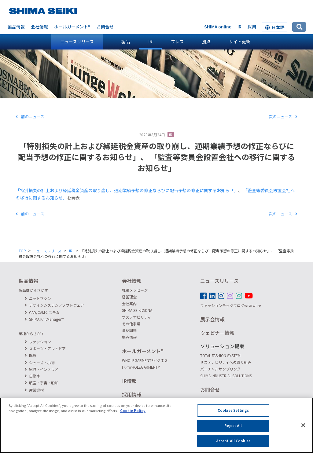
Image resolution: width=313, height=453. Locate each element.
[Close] (303, 430)
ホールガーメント (72, 27)
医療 (30, 355)
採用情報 (132, 394)
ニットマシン (38, 298)
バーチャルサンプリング (220, 368)
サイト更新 (239, 41)
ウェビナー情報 (217, 332)
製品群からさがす (33, 290)
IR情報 (129, 381)
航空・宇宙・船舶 (41, 382)
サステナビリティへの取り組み (225, 362)
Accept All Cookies (233, 445)
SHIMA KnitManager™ (44, 319)
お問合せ (105, 27)
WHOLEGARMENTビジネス (145, 360)
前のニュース (30, 116)
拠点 (206, 41)
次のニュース (283, 116)
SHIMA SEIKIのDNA (137, 310)
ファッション (38, 341)
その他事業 (131, 323)
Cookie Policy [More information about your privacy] (132, 415)
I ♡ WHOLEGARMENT (141, 367)
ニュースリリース (77, 41)
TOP (22, 250)
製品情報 (16, 27)
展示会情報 (212, 319)
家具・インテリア (41, 369)
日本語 (274, 27)
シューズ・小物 (39, 362)
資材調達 (129, 330)
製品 (125, 41)
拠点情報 (129, 337)
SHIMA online (217, 27)
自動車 (32, 375)
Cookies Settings (233, 415)
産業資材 (34, 390)
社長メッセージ (135, 290)
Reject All (233, 430)
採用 (252, 27)
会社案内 (129, 303)
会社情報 (39, 27)
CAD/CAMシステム (42, 312)
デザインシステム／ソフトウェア (54, 305)
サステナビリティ (136, 317)
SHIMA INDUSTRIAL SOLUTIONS (226, 375)
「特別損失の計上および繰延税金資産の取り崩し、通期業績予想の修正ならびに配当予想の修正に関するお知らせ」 (127, 190)
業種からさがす (31, 333)
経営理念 (129, 296)
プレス (177, 41)
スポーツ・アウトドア (45, 348)
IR (150, 41)
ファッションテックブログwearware (230, 305)
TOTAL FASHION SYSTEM (220, 355)
